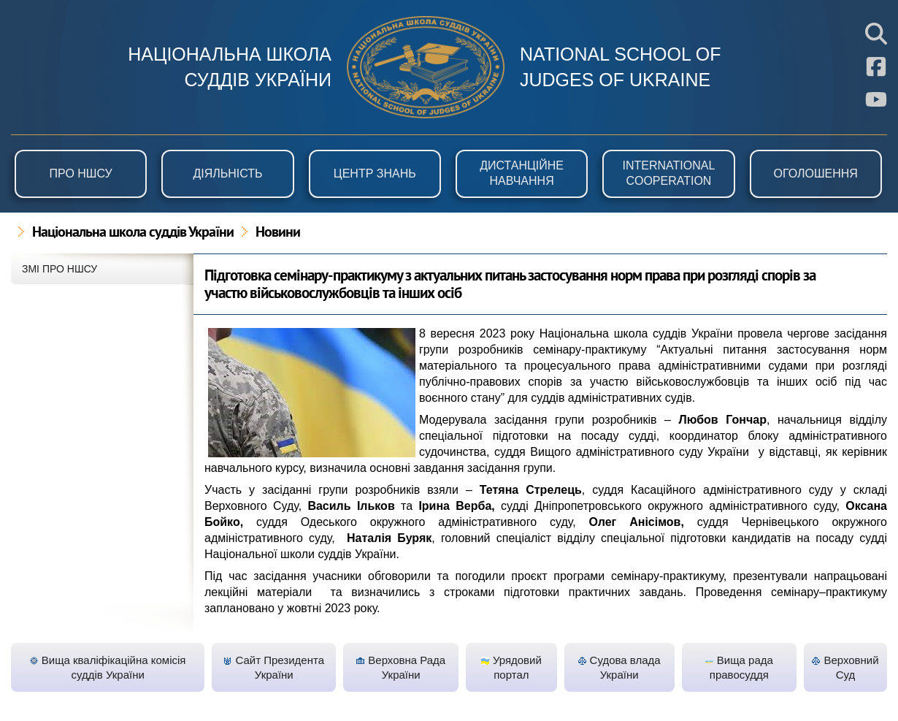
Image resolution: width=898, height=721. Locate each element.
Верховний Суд (845, 667)
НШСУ (425, 67)
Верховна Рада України (400, 667)
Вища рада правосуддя (739, 667)
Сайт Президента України (273, 667)
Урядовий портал (511, 667)
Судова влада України (619, 667)
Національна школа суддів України (133, 233)
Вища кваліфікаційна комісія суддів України (108, 667)
